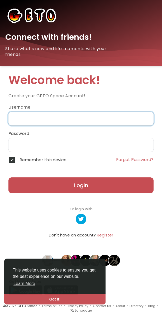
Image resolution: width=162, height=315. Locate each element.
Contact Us (102, 306)
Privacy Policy (77, 306)
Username (19, 107)
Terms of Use (52, 306)
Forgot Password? (135, 160)
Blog (151, 306)
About (120, 306)
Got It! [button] (54, 299)
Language (81, 310)
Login (81, 185)
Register (105, 235)
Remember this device (43, 160)
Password (18, 134)
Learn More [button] (24, 283)
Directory (137, 306)
